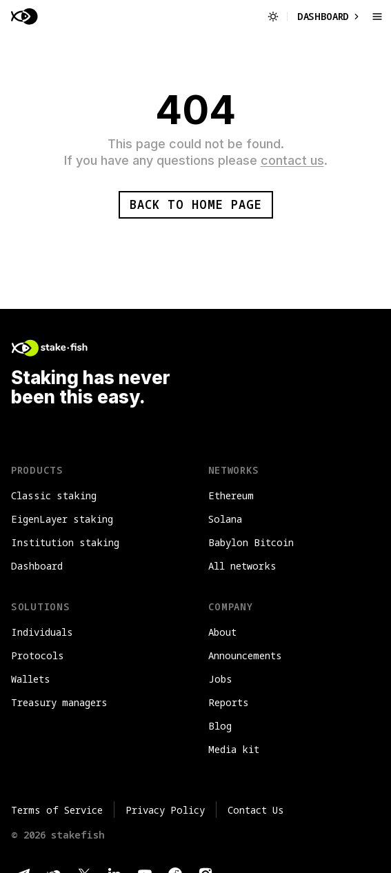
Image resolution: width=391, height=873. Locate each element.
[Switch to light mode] (273, 16)
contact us (292, 160)
